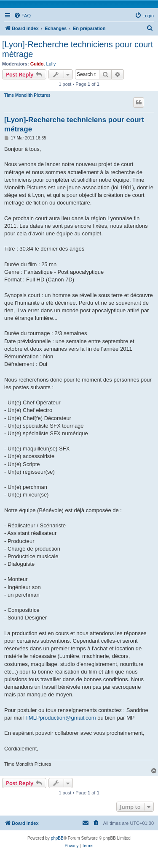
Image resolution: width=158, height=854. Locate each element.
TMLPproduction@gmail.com (60, 718)
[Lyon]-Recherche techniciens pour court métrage (77, 49)
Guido (37, 63)
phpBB (57, 838)
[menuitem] (22, 16)
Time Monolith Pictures (27, 95)
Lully (51, 63)
